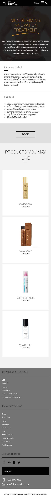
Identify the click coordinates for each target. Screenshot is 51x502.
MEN (3, 380)
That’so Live (6, 427)
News (4, 421)
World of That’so (8, 438)
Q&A (3, 431)
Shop (4, 414)
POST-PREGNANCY (9, 393)
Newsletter (6, 424)
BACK (25, 134)
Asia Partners (7, 445)
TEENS (4, 387)
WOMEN (5, 383)
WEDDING (6, 390)
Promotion (6, 417)
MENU (36, 3)
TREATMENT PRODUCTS (11, 397)
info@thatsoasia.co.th (18, 484)
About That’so (7, 434)
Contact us (6, 441)
